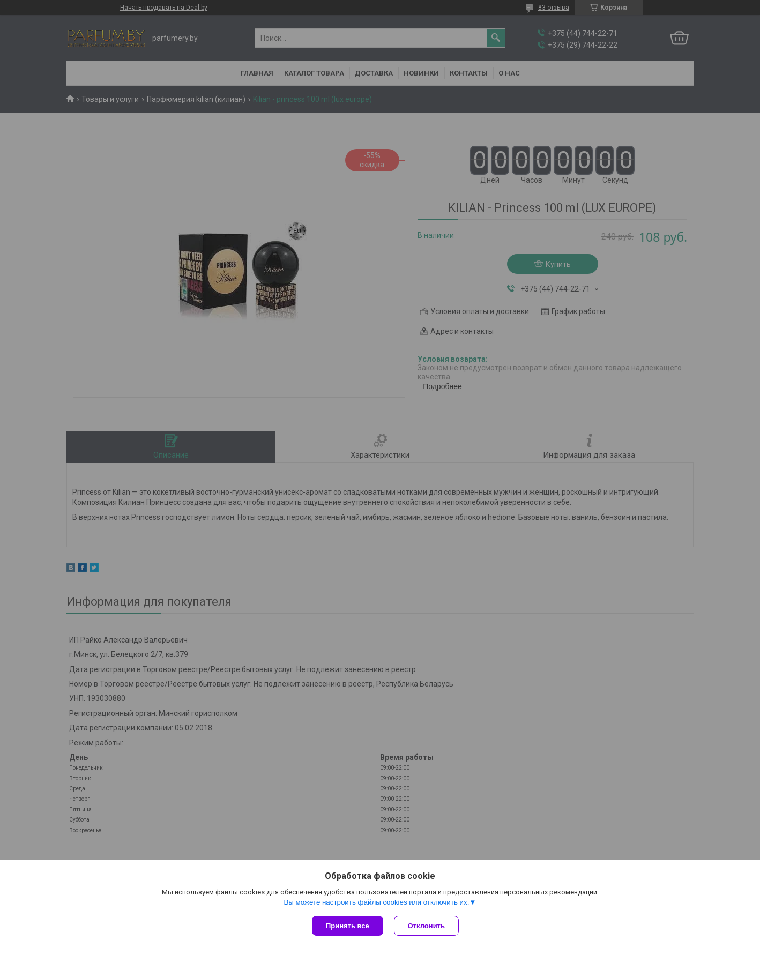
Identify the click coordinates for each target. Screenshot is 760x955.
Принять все (347, 926)
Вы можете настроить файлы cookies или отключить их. (376, 902)
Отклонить (426, 926)
